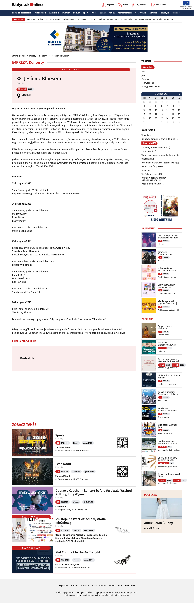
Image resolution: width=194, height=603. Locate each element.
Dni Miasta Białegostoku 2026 (167, 344)
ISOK (120, 585)
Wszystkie (148, 67)
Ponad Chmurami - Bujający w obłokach (168, 393)
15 (173, 110)
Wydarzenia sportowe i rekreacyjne (158, 162)
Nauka (112, 13)
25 (150, 118)
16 (179, 110)
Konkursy (31, 19)
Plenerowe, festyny (150, 166)
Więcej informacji (152, 528)
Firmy (123, 5)
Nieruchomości (125, 13)
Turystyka (164, 13)
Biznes (103, 13)
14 (167, 110)
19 (156, 114)
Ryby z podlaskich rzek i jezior (169, 475)
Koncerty (43, 56)
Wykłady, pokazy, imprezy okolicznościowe (153, 179)
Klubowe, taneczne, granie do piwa (158, 139)
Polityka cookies (84, 592)
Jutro (143, 75)
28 (167, 118)
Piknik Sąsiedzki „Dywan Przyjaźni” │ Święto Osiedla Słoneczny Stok (167, 302)
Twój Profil (130, 585)
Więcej (176, 13)
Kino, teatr (146, 151)
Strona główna (18, 56)
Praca (93, 13)
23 (179, 114)
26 (156, 118)
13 (162, 110)
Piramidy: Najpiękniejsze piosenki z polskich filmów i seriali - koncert (167, 253)
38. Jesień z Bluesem (60, 56)
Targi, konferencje (150, 174)
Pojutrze (145, 79)
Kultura (76, 13)
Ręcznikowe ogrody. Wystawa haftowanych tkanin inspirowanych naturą (168, 360)
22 (173, 114)
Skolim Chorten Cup (165, 19)
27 (162, 118)
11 (150, 110)
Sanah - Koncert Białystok (166, 327)
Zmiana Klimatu (63, 447)
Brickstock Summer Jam (87, 19)
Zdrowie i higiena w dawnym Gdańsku (167, 459)
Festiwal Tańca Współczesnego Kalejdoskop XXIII (56, 19)
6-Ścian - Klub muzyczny (67, 564)
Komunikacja (158, 5)
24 (144, 118)
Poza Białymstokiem (151, 183)
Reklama (74, 585)
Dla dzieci (146, 170)
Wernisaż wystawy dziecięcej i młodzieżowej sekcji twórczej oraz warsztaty (167, 286)
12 (156, 110)
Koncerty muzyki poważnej (154, 147)
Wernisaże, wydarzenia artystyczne (158, 155)
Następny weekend (150, 86)
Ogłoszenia (139, 5)
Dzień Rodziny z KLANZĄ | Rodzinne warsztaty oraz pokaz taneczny (168, 269)
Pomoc (112, 585)
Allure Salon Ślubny (158, 523)
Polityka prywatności (65, 592)
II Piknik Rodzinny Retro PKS (110, 19)
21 (167, 114)
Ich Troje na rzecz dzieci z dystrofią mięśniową (80, 521)
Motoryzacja (140, 13)
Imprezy (108, 5)
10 (144, 110)
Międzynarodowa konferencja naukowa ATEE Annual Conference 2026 (168, 442)
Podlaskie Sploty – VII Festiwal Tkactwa (139, 19)
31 (144, 122)
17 (144, 114)
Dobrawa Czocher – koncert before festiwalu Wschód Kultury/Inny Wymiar (93, 492)
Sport (85, 13)
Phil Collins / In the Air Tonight (77, 552)
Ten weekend (147, 83)
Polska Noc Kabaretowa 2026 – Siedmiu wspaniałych (168, 409)
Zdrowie (153, 13)
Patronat (85, 585)
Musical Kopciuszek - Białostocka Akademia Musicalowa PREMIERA (169, 237)
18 (150, 114)
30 (179, 118)
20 (162, 114)
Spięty (60, 435)
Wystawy (145, 159)
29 (173, 118)
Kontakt (102, 585)
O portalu (63, 585)
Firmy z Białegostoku (21, 13)
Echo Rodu (63, 464)
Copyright (98, 592)
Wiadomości (40, 13)
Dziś (143, 71)
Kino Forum (60, 506)
